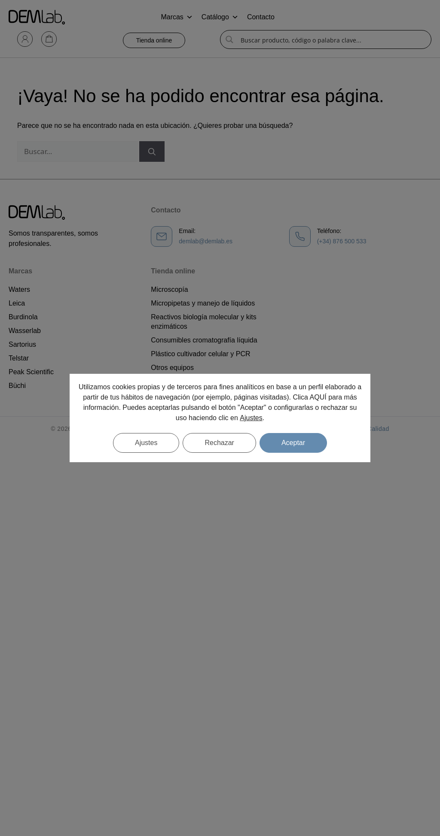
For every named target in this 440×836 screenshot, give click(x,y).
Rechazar (219, 442)
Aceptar (293, 442)
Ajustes (251, 417)
